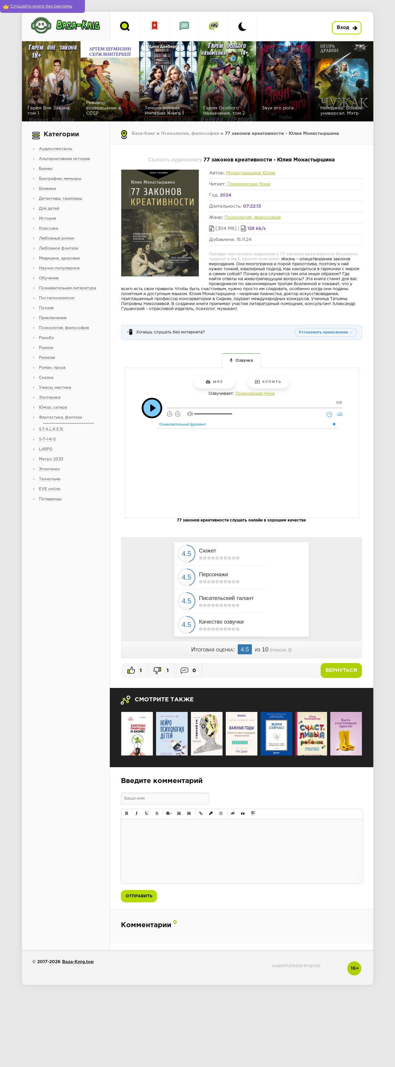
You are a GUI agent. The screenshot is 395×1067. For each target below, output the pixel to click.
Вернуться (341, 670)
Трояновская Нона (248, 184)
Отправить (139, 896)
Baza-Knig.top (78, 962)
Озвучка (244, 360)
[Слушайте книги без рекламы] (42, 6)
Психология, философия (190, 133)
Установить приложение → (326, 332)
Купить (268, 382)
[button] (126, 813)
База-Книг (143, 133)
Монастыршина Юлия (250, 173)
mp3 (214, 382)
